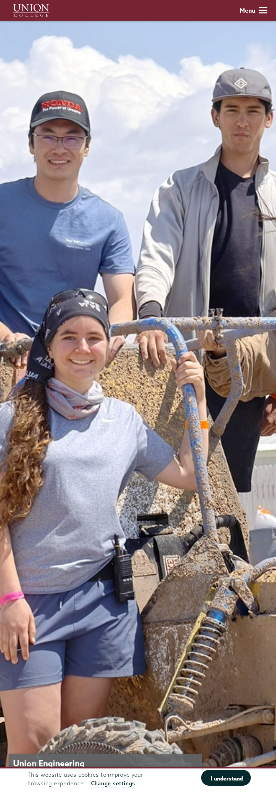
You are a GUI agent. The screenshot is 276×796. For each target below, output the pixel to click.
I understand (227, 778)
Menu (253, 10)
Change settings (113, 783)
